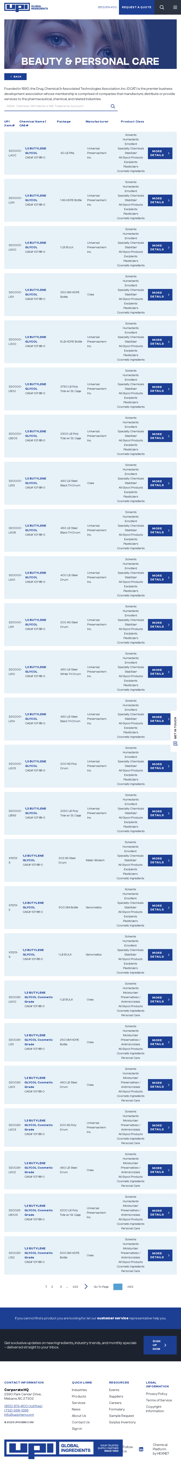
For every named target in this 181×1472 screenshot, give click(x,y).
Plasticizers (130, 166)
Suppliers (116, 1396)
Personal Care (130, 1015)
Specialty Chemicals (131, 148)
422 (75, 1287)
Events (114, 1390)
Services (78, 1403)
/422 (130, 1287)
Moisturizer (130, 992)
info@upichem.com (19, 1415)
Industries (79, 1390)
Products (79, 1396)
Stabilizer (131, 153)
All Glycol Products (131, 157)
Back (15, 76)
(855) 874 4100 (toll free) (23, 1406)
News (76, 1409)
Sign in (77, 1429)
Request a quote (136, 7)
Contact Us (81, 1422)
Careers (115, 1403)
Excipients (130, 162)
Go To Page (101, 1287)
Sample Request (121, 1416)
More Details (160, 153)
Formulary (117, 1409)
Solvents (131, 135)
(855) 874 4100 (106, 7)
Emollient (131, 144)
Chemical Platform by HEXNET (161, 1449)
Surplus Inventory (122, 1422)
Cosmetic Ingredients (131, 171)
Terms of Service (159, 1400)
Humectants (131, 139)
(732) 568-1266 (16, 1410)
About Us (79, 1416)
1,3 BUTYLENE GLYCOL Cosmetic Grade (38, 997)
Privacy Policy (156, 1394)
